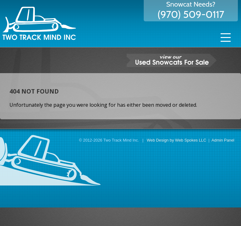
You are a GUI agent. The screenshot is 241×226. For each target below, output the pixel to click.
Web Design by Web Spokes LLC (176, 140)
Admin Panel (223, 140)
